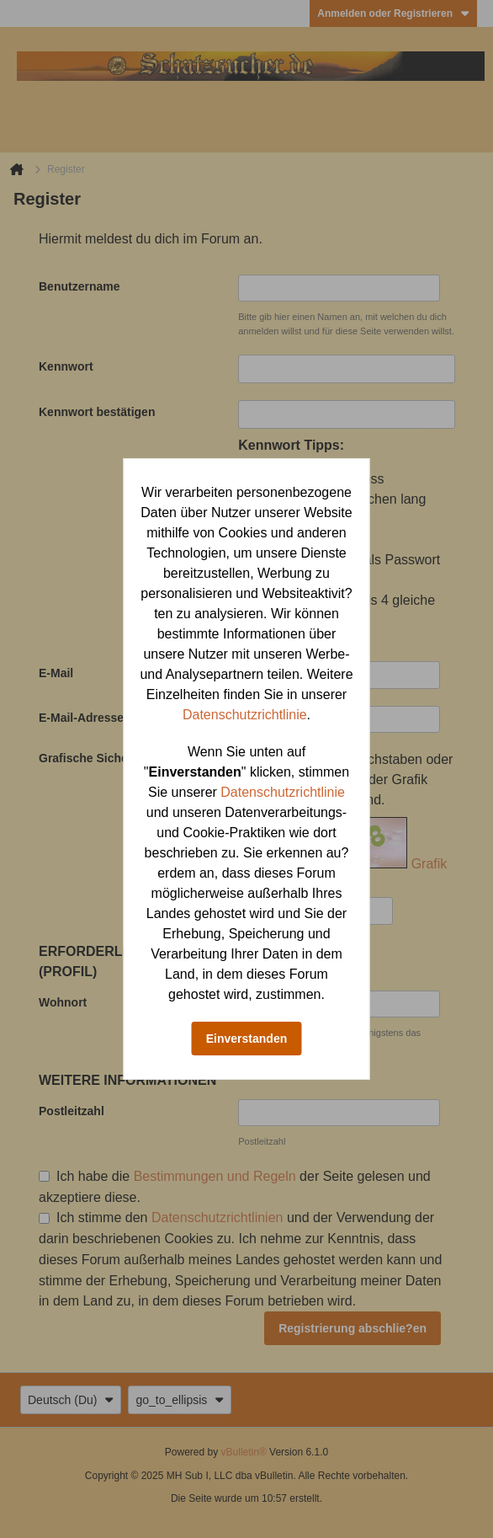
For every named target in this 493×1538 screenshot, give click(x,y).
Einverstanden (246, 1038)
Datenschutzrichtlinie (245, 715)
